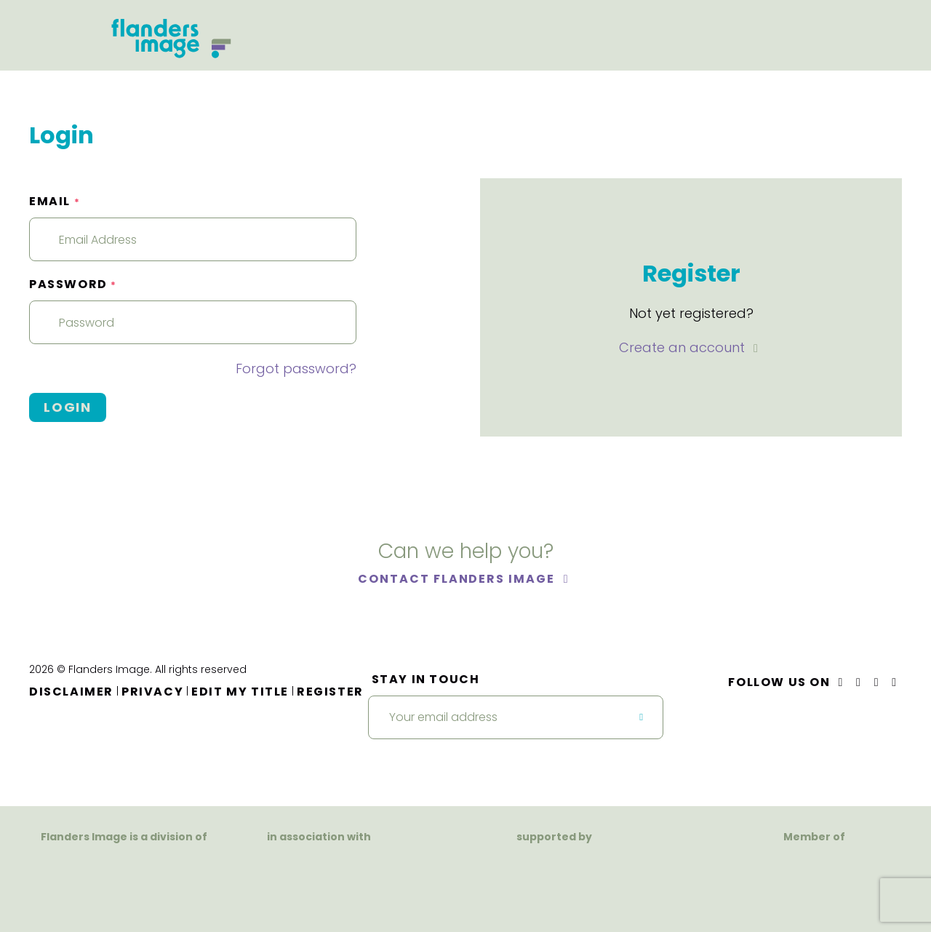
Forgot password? (296, 368)
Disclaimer (71, 691)
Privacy (152, 691)
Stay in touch (426, 679)
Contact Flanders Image (458, 578)
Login (68, 407)
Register (330, 691)
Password (73, 284)
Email (54, 201)
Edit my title (240, 691)
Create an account (683, 347)
